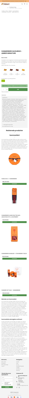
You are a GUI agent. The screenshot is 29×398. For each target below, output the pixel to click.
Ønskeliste (3, 363)
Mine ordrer (3, 361)
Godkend (7, 387)
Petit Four (19, 347)
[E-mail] (7, 379)
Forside (17, 361)
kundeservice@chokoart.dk (22, 385)
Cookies (17, 367)
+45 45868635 (21, 382)
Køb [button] (18, 89)
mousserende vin (9, 326)
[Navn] (7, 377)
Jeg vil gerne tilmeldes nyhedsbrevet (7, 383)
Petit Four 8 (11, 352)
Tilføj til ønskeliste (4, 91)
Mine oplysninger (4, 364)
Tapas (21, 350)
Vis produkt (14, 183)
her (25, 1)
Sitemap (18, 370)
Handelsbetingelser (20, 366)
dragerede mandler (9, 325)
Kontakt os (18, 369)
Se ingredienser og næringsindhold (8, 78)
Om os (17, 364)
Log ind (2, 366)
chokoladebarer (18, 326)
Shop (17, 363)
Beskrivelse (4, 95)
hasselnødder (18, 325)
